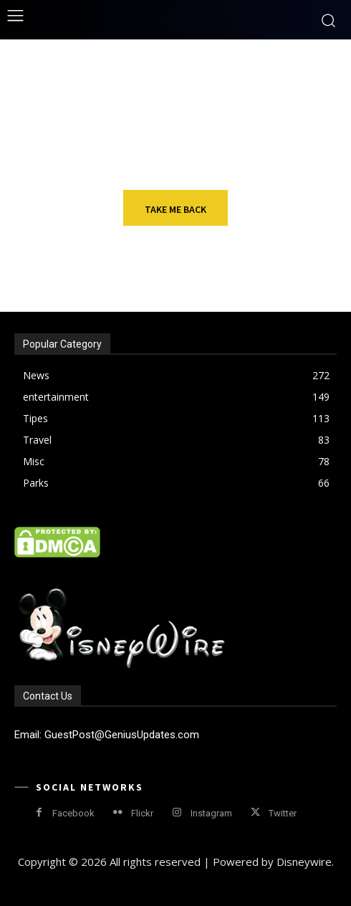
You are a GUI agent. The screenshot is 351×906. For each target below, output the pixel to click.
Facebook (73, 813)
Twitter (283, 813)
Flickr (142, 813)
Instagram (211, 813)
